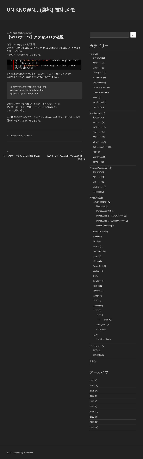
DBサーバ (97, 68)
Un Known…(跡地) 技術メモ (41, 10)
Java (95, 310)
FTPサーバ (98, 137)
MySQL (96, 246)
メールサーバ (99, 92)
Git (94, 276)
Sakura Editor (99, 231)
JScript (96, 296)
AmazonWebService (98, 168)
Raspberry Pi (16, 136)
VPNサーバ (98, 82)
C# (94, 335)
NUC (92, 54)
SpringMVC (101, 324)
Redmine (97, 192)
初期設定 (97, 58)
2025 (92, 385)
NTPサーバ (98, 78)
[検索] (133, 35)
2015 (92, 422)
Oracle (96, 306)
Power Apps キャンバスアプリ (109, 216)
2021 (92, 391)
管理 (95, 350)
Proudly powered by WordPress (19, 452)
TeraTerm (97, 281)
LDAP (95, 301)
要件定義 (97, 355)
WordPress (98, 102)
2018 (92, 406)
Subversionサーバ (101, 147)
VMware (96, 291)
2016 (92, 417)
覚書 (92, 361)
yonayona (27, 33)
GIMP (95, 256)
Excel (95, 236)
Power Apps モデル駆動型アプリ (110, 221)
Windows (94, 198)
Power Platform (99, 202)
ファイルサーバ (100, 87)
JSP (98, 314)
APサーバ (97, 63)
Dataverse (100, 206)
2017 (92, 411)
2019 (92, 401)
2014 (92, 427)
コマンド (97, 107)
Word (95, 241)
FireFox (96, 286)
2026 (92, 380)
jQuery (96, 261)
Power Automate (103, 226)
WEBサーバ (27, 136)
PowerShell (98, 266)
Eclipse (99, 329)
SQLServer (98, 251)
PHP (95, 97)
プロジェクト (95, 346)
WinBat (96, 271)
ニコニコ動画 (102, 320)
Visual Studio (102, 339)
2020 (92, 396)
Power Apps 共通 (103, 211)
